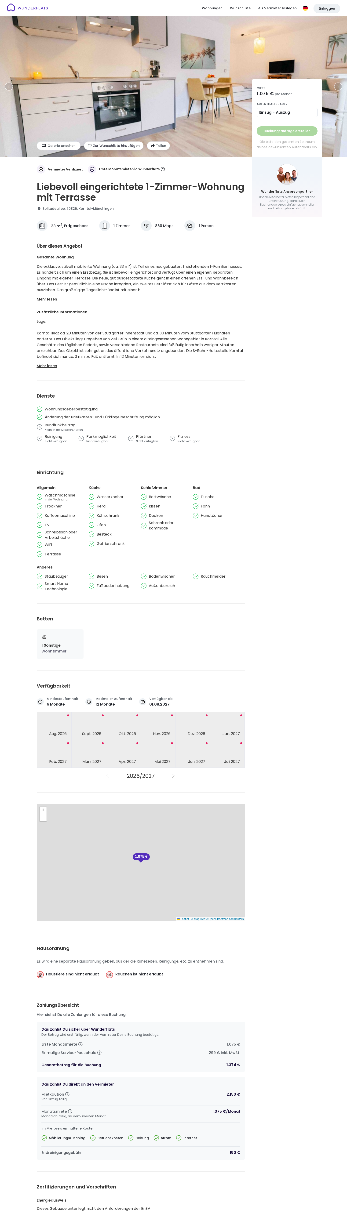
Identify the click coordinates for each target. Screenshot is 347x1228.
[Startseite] (27, 8)
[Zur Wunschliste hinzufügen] (113, 145)
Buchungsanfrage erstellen (287, 131)
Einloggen (326, 8)
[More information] (163, 169)
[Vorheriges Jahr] (107, 776)
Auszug (283, 112)
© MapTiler (198, 919)
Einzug (265, 112)
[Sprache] (305, 8)
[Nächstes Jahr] (173, 776)
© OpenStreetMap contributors (225, 919)
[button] (141, 858)
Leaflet (183, 919)
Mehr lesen (47, 299)
